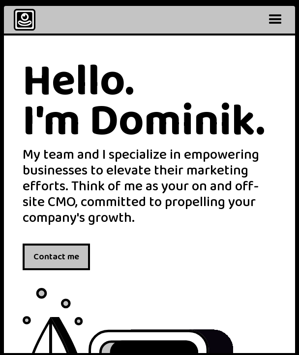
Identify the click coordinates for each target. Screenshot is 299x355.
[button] (275, 20)
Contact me (56, 257)
